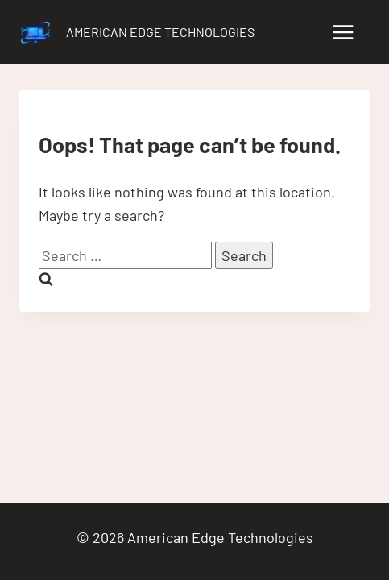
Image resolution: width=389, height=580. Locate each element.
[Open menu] (343, 31)
